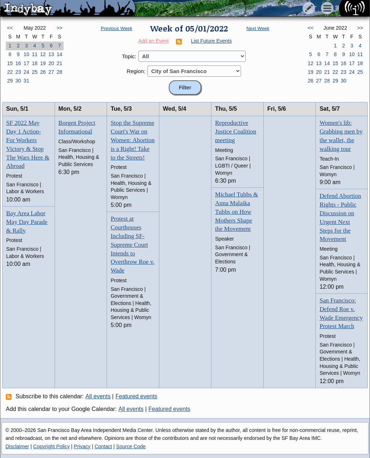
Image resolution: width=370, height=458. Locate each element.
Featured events (137, 396)
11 (35, 54)
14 (60, 54)
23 (18, 72)
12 (43, 54)
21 (60, 63)
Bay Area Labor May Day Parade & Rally (26, 222)
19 (43, 63)
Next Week (257, 28)
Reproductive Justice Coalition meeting (235, 131)
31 (26, 81)
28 (60, 72)
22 (10, 72)
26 (43, 72)
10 (26, 54)
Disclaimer (17, 446)
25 (35, 72)
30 (18, 81)
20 (51, 63)
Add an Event (153, 41)
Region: (136, 71)
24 (26, 72)
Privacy (82, 446)
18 (35, 63)
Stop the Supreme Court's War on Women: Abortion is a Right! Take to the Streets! (133, 140)
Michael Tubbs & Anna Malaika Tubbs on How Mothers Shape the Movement (236, 211)
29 (10, 81)
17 (26, 63)
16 (18, 63)
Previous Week (116, 28)
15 (10, 63)
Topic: (129, 56)
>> (59, 28)
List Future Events (211, 41)
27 (51, 72)
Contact (103, 446)
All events (98, 396)
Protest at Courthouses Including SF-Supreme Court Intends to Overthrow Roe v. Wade (132, 244)
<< (10, 28)
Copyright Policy (51, 446)
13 (51, 54)
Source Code (131, 446)
